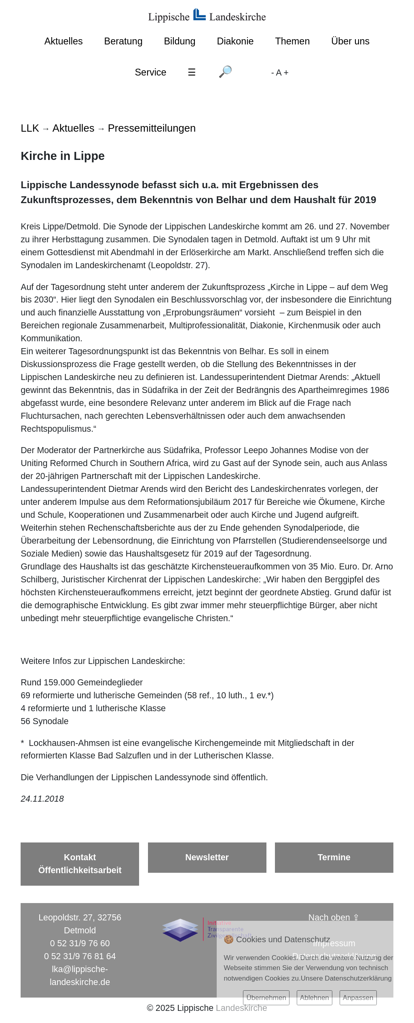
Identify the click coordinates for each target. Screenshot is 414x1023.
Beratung (123, 41)
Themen (292, 41)
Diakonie (235, 41)
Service (150, 72)
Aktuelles (63, 41)
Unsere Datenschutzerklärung (346, 978)
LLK (30, 128)
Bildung (179, 41)
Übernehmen (266, 998)
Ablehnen (314, 998)
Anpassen (358, 998)
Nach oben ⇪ (334, 917)
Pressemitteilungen (152, 128)
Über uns (350, 41)
